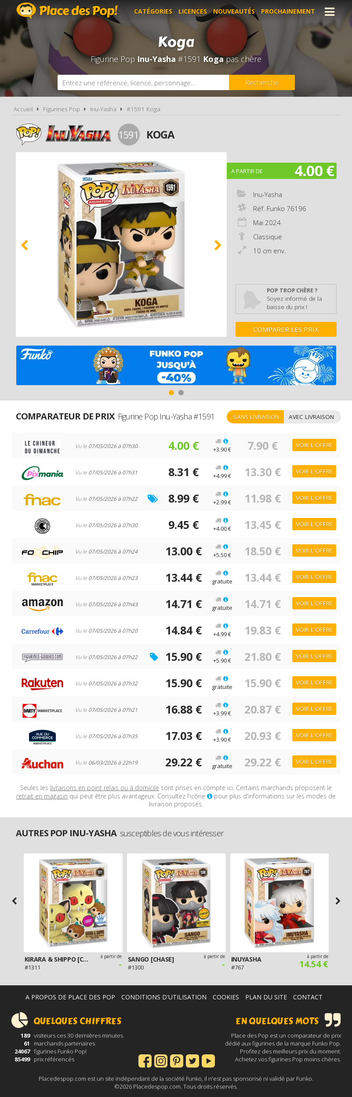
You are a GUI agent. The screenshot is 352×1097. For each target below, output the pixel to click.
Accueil (23, 109)
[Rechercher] (262, 82)
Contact (308, 997)
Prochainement (288, 11)
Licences (192, 11)
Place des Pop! (67, 11)
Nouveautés (234, 11)
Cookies (226, 997)
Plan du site (266, 997)
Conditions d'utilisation (164, 997)
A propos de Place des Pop (70, 997)
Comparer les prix (286, 329)
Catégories (153, 11)
